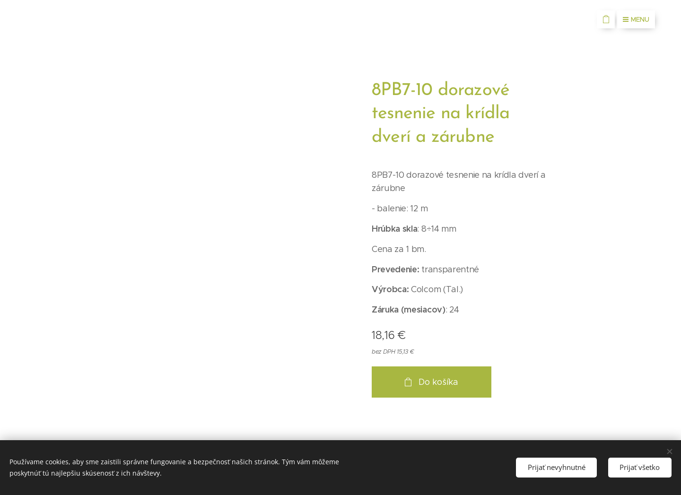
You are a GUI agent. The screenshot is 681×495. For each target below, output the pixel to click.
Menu (636, 19)
